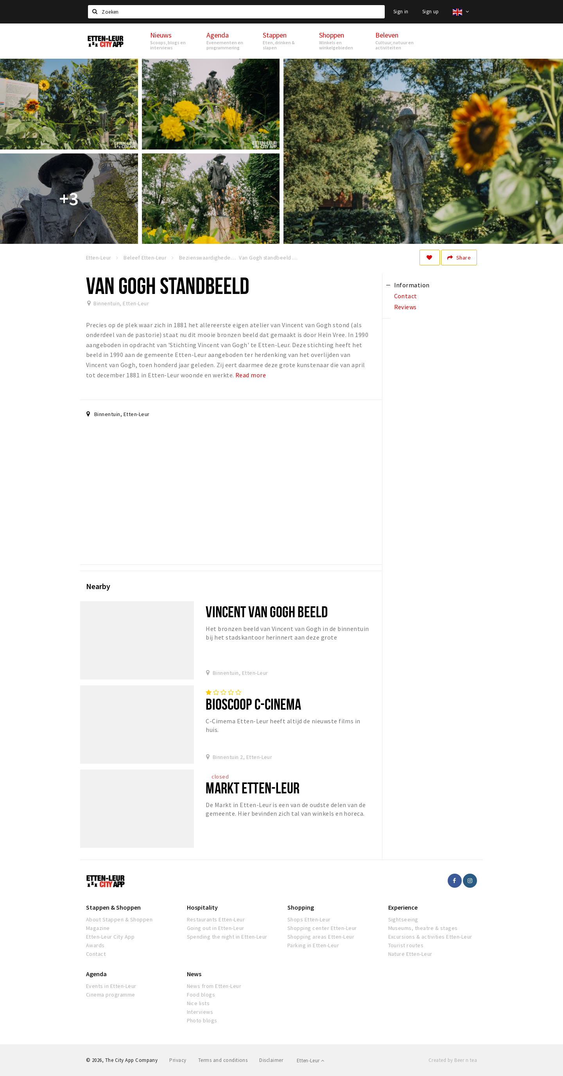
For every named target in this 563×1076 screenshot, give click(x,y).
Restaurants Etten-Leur (216, 919)
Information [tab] (412, 285)
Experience (403, 907)
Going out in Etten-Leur (215, 928)
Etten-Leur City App (110, 936)
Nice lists (198, 1003)
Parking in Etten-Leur (313, 945)
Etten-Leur (311, 1060)
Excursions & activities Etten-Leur (430, 936)
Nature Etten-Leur (410, 953)
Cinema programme (110, 994)
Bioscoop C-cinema (253, 704)
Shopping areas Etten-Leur (320, 936)
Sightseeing (403, 919)
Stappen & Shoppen (113, 907)
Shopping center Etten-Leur (322, 928)
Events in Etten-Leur (111, 985)
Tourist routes (406, 945)
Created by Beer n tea (453, 1060)
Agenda (96, 974)
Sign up (430, 11)
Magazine (98, 928)
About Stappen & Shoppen (119, 919)
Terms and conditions (223, 1060)
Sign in (401, 11)
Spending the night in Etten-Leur (227, 936)
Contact (96, 953)
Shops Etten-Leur (309, 919)
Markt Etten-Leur (252, 787)
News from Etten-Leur (214, 985)
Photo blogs (202, 1020)
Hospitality (202, 907)
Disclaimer (271, 1060)
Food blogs (201, 994)
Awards (95, 945)
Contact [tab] (405, 296)
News (194, 974)
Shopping (300, 907)
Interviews (200, 1011)
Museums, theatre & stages (423, 928)
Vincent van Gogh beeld (267, 611)
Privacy (177, 1060)
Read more (250, 375)
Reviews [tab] (405, 307)
